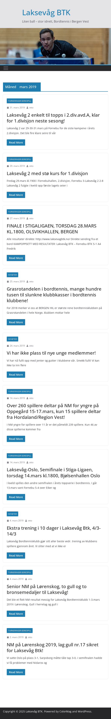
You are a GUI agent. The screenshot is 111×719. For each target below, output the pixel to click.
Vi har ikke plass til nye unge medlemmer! (51, 353)
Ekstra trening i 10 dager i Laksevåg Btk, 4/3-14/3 (54, 531)
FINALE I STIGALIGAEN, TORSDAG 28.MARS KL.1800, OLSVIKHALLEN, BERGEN (51, 229)
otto (31, 107)
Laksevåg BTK (46, 12)
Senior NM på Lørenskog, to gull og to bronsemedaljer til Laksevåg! (47, 589)
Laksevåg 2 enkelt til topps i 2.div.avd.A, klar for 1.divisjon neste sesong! (53, 118)
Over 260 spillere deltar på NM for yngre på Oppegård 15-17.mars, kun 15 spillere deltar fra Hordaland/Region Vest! (54, 411)
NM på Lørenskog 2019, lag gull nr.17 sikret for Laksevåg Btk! (52, 647)
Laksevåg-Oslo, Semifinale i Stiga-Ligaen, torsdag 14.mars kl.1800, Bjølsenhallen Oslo (53, 472)
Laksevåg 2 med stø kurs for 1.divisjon (47, 173)
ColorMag (65, 711)
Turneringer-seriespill (19, 101)
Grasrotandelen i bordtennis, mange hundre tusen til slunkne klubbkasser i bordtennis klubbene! (54, 295)
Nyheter (12, 274)
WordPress (84, 711)
